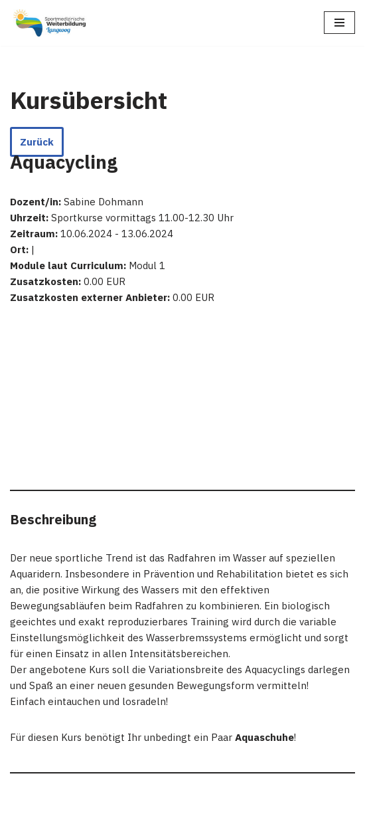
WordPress (142, 804)
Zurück (37, 142)
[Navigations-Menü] (339, 22)
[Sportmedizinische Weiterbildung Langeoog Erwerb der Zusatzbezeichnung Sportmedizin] (50, 23)
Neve (22, 804)
